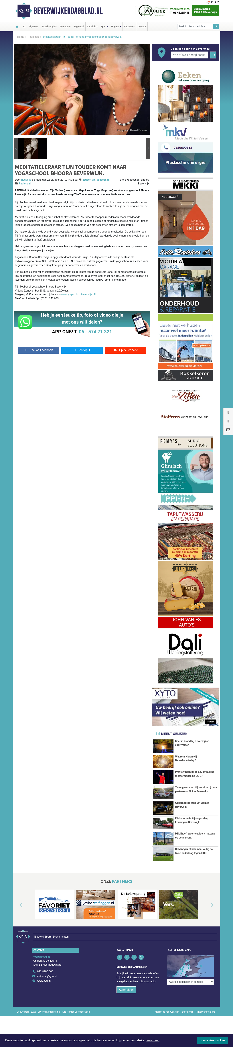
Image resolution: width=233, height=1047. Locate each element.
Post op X (82, 350)
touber (87, 179)
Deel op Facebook (38, 350)
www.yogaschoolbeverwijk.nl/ (78, 294)
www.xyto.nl (44, 973)
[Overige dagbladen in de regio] (190, 956)
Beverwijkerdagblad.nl (68, 10)
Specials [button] (91, 26)
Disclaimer (187, 1004)
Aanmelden (126, 982)
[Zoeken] (216, 26)
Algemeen (34, 26)
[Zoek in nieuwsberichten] (195, 26)
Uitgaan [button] (115, 26)
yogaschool (103, 179)
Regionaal (79, 26)
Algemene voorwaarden (167, 1004)
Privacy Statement (205, 1004)
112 (23, 26)
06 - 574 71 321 (95, 331)
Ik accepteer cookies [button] (212, 1040)
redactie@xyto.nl (47, 968)
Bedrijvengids (49, 26)
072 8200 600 (45, 963)
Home (20, 36)
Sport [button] (103, 26)
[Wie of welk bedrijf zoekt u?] (189, 55)
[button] (16, 148)
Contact (142, 26)
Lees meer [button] (152, 1040)
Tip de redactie (125, 350)
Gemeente (65, 26)
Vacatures (129, 26)
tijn (94, 179)
